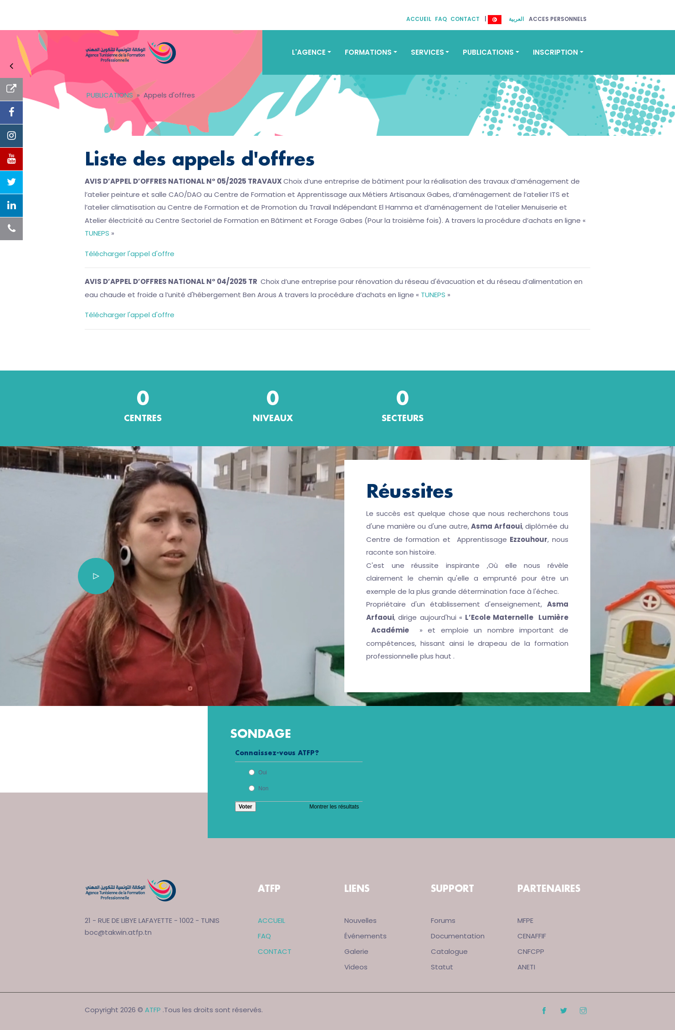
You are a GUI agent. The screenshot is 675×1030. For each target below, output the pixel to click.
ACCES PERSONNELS (558, 19)
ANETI (526, 967)
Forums (443, 920)
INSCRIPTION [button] (555, 52)
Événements (365, 936)
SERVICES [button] (427, 52)
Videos (356, 967)
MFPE (525, 920)
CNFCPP (530, 951)
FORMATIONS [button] (368, 52)
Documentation (458, 936)
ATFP (153, 1010)
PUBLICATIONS (110, 95)
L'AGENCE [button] (309, 52)
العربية (516, 19)
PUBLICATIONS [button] (488, 52)
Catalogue (449, 951)
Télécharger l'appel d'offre (129, 253)
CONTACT (465, 19)
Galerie (356, 951)
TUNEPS (98, 233)
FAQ (441, 19)
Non (263, 788)
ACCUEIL (418, 19)
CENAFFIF (531, 936)
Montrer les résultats (334, 806)
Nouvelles (360, 920)
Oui (262, 772)
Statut (442, 967)
